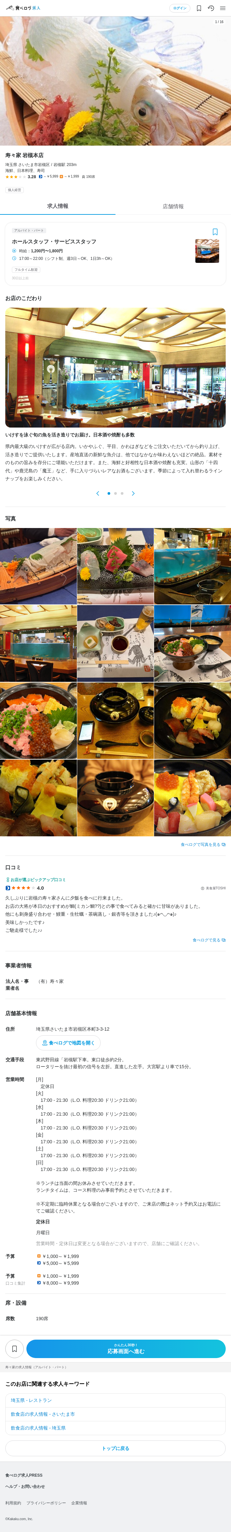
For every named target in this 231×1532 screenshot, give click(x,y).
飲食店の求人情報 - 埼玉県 (38, 1428)
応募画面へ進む (126, 1348)
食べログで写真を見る (200, 844)
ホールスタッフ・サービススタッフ (54, 241)
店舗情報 (173, 206)
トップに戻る (115, 1448)
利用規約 (13, 1503)
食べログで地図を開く (72, 1042)
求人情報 (57, 206)
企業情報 (79, 1503)
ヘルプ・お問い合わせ (25, 1486)
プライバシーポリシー (46, 1503)
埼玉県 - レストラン (31, 1400)
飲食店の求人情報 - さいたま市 (43, 1414)
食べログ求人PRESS (24, 1475)
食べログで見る (206, 940)
